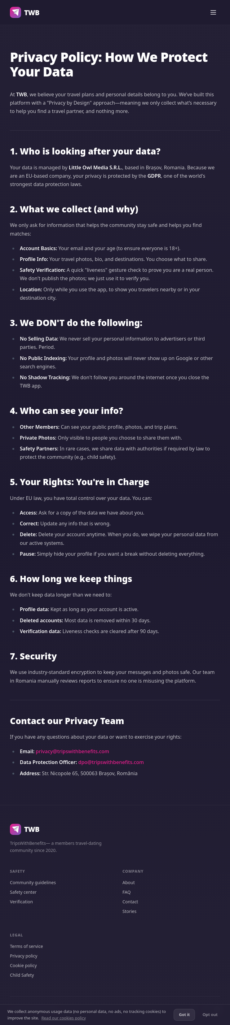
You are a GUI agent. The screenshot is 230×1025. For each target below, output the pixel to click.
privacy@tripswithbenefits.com (72, 751)
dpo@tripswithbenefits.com (111, 762)
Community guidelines (33, 882)
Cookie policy (23, 965)
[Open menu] (213, 12)
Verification (21, 902)
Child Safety (22, 975)
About (128, 882)
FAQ (126, 892)
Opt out (210, 1014)
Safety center (23, 892)
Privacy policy (24, 956)
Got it (184, 1014)
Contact (130, 902)
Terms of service (26, 946)
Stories (129, 911)
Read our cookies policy (63, 1018)
